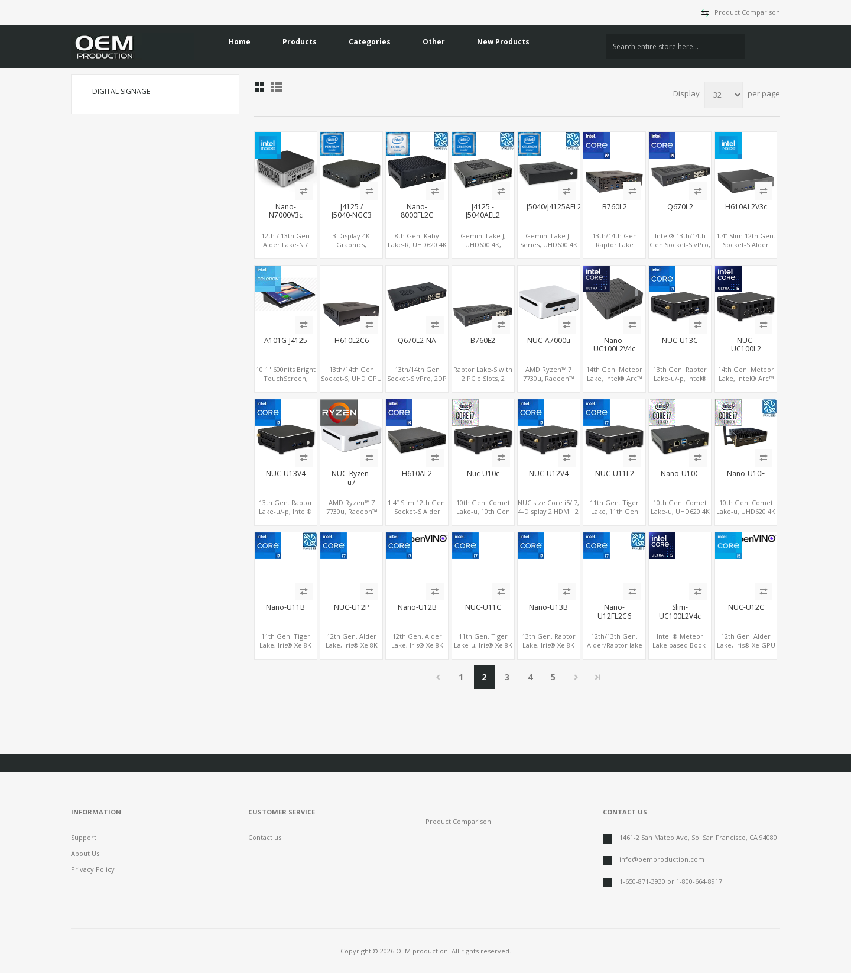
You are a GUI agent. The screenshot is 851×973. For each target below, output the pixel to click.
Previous (438, 677)
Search (762, 47)
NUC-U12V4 (549, 474)
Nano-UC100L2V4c (614, 345)
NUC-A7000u (548, 341)
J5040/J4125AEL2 (549, 207)
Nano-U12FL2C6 (614, 611)
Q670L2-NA (417, 341)
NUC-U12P (351, 607)
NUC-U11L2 (614, 474)
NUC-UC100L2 (746, 345)
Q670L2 (680, 207)
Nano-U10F (746, 474)
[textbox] (675, 46)
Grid (259, 87)
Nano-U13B (548, 607)
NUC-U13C (680, 341)
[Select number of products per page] (723, 95)
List (276, 87)
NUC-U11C (483, 607)
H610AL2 (417, 474)
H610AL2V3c (746, 207)
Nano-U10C (680, 474)
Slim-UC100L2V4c (680, 611)
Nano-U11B (285, 607)
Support (83, 837)
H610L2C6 (351, 341)
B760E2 (482, 341)
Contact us (264, 837)
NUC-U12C (746, 607)
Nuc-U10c (483, 474)
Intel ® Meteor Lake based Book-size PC (680, 645)
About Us (85, 853)
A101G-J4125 (285, 341)
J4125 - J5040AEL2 (483, 211)
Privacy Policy (93, 869)
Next (576, 677)
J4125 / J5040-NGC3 (352, 211)
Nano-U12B (417, 607)
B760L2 (614, 207)
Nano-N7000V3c (286, 211)
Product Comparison (747, 12)
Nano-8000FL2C (417, 211)
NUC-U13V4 (286, 474)
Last (598, 677)
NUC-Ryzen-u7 (351, 478)
